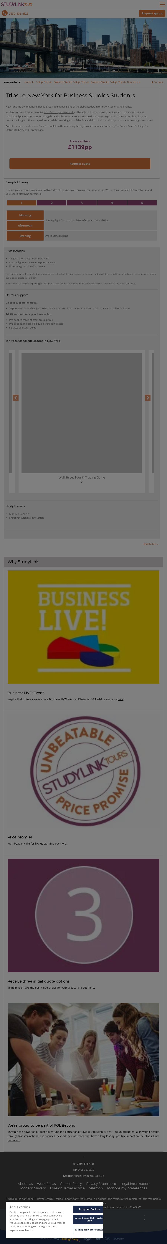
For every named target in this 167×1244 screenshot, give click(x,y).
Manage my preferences (89, 1229)
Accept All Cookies (89, 1209)
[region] (54, 1220)
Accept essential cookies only (89, 1219)
